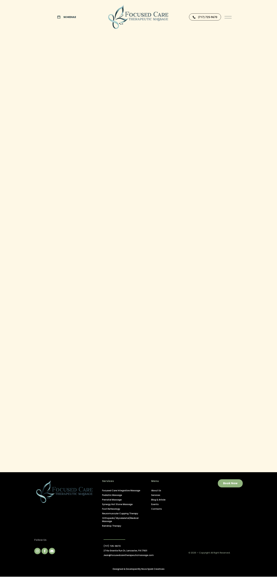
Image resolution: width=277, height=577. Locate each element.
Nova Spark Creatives (152, 569)
